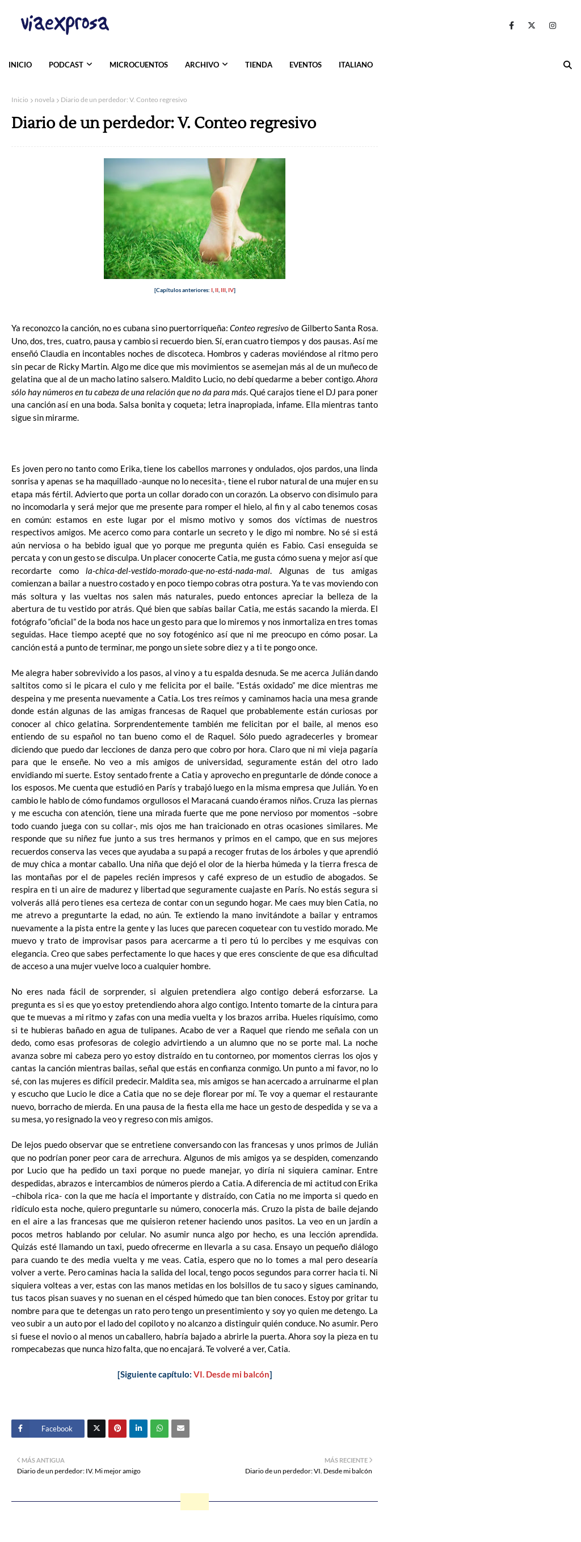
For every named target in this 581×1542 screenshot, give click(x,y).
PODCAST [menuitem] (66, 64)
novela (44, 99)
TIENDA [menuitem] (258, 64)
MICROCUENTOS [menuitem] (139, 64)
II (216, 289)
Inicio (19, 99)
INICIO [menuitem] (20, 64)
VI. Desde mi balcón (231, 1374)
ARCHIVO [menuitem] (202, 64)
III (223, 289)
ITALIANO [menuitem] (356, 64)
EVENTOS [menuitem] (305, 64)
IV (231, 289)
